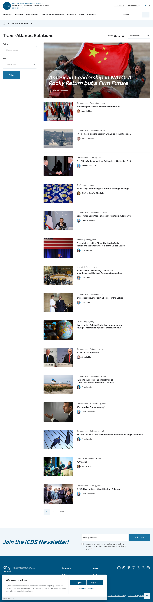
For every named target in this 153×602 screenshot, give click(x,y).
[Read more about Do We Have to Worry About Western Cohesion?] (58, 494)
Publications (32, 14)
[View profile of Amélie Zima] (84, 111)
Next (62, 512)
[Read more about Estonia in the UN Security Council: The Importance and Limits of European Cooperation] (58, 275)
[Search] (145, 14)
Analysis (80, 240)
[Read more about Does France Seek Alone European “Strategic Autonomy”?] (58, 220)
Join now (139, 537)
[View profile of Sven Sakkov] (84, 357)
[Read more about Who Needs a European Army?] (58, 412)
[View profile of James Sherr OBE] (86, 166)
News (81, 14)
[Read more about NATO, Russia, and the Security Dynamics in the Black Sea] (58, 138)
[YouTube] (143, 568)
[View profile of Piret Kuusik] (84, 250)
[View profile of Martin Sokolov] (85, 139)
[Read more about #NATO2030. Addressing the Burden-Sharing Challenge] (58, 193)
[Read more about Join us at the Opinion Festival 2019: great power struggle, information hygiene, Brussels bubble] (58, 330)
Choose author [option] (12, 50)
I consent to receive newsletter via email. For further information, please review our (105, 546)
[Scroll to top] (147, 596)
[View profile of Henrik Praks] (84, 467)
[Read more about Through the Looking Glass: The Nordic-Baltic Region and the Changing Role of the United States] (58, 248)
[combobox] (20, 50)
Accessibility (119, 6)
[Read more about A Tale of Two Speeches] (58, 357)
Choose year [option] (11, 64)
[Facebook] (119, 568)
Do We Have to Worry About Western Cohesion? (99, 489)
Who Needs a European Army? (91, 407)
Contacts (91, 14)
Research (18, 14)
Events (70, 14)
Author (6, 44)
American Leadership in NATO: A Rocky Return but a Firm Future (89, 80)
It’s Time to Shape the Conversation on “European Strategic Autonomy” (110, 434)
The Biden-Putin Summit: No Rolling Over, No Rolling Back (104, 161)
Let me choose (27, 591)
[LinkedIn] (138, 568)
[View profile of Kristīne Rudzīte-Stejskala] (90, 193)
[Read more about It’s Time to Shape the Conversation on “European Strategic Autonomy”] (58, 439)
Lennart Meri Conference (52, 14)
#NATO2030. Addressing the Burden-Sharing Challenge (103, 188)
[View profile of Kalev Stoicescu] (86, 221)
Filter (11, 75)
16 (115, 35)
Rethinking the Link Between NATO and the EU (99, 106)
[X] (124, 568)
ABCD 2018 (82, 462)
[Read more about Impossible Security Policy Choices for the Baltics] (58, 302)
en (145, 6)
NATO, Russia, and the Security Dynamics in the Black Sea (104, 134)
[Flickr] (148, 568)
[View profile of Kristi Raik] (83, 278)
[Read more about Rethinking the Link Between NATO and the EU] (58, 111)
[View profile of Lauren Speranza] (58, 91)
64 (123, 35)
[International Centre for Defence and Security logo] (26, 6)
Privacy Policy (8, 598)
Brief (79, 185)
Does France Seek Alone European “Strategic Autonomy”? (104, 216)
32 (119, 35)
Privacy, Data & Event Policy (113, 595)
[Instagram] (133, 568)
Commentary (53, 70)
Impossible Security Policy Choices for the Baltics (100, 298)
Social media (132, 6)
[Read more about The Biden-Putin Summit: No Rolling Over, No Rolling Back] (58, 166)
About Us (7, 14)
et (149, 6)
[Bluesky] (129, 568)
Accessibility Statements (139, 595)
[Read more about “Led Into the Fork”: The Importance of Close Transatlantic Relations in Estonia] (58, 384)
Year (5, 58)
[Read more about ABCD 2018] (58, 466)
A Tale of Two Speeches (88, 352)
